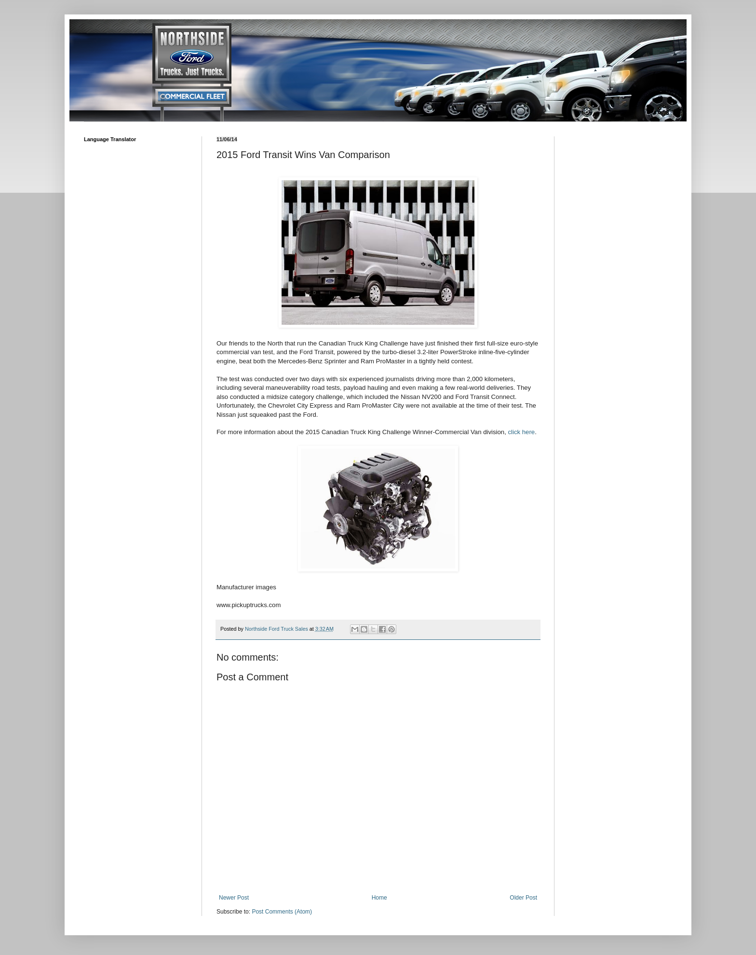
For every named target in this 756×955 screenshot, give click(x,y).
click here (521, 432)
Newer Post (234, 897)
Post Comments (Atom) (282, 911)
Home (379, 897)
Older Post (523, 897)
